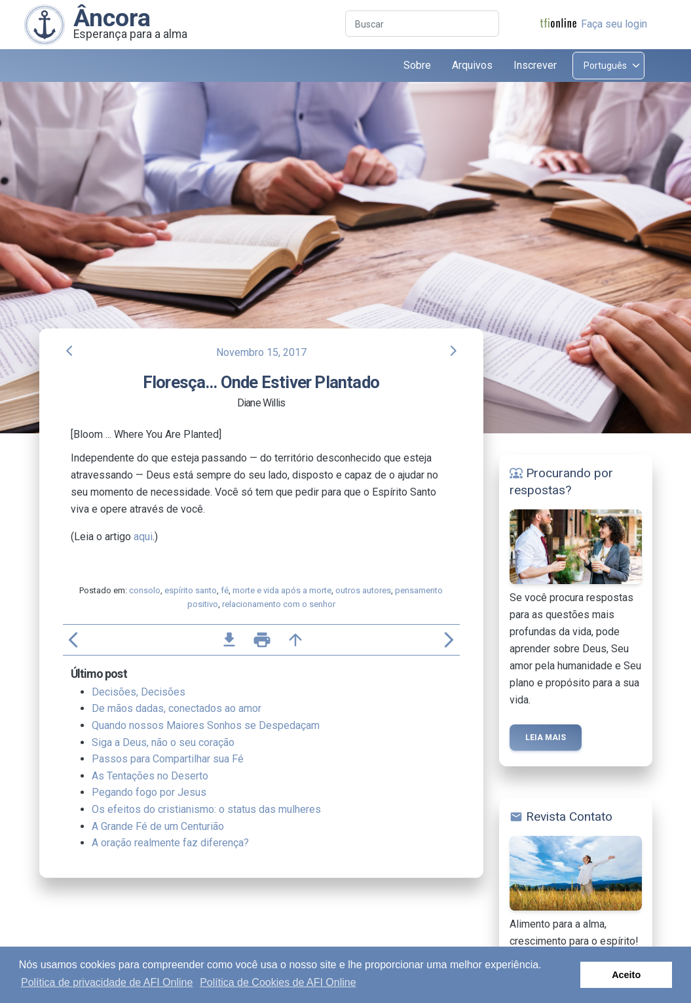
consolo (144, 590)
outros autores (363, 590)
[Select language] (608, 65)
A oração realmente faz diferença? (170, 842)
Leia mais (545, 737)
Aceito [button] (626, 975)
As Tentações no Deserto (150, 776)
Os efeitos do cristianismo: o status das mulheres (206, 809)
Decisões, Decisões (138, 692)
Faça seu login (614, 24)
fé (225, 590)
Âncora (112, 17)
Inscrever (535, 65)
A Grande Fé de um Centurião (158, 826)
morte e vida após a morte (282, 590)
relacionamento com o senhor (278, 604)
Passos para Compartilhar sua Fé (168, 759)
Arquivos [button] (472, 65)
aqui (143, 536)
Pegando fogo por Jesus (149, 792)
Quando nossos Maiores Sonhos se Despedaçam (206, 725)
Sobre (417, 65)
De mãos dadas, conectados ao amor (176, 708)
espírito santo (190, 590)
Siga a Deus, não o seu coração (163, 742)
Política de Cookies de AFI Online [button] (278, 982)
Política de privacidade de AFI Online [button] (107, 982)
